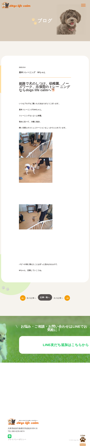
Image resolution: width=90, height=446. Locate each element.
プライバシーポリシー (17, 440)
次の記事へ (62, 298)
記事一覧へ (45, 297)
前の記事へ (28, 298)
